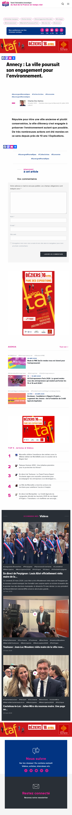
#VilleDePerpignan (59, 569)
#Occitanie (22, 640)
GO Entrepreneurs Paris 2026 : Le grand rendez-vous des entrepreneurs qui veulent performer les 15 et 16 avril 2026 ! (46, 380)
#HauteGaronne (9, 640)
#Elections (43, 640)
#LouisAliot (58, 566)
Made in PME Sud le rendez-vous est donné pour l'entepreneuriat (46, 362)
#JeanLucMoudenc (57, 640)
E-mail (12, 225)
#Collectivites (26, 19)
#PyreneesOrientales (42, 566)
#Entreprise (32, 373)
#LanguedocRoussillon (12, 566)
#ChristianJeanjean (11, 19)
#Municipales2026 (23, 569)
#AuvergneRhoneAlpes (21, 94)
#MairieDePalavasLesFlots (29, 23)
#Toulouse (33, 640)
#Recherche (46, 23)
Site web (13, 234)
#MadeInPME (40, 355)
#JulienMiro (54, 699)
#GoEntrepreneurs (46, 373)
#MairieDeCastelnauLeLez (13, 702)
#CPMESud (12, 355)
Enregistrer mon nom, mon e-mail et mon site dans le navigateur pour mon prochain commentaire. (37, 245)
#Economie (50, 94)
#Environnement (10, 23)
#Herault (22, 699)
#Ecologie (59, 19)
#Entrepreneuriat (25, 355)
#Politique (36, 569)
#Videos (46, 569)
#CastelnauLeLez (10, 699)
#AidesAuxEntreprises (17, 373)
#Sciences (56, 23)
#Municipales (8, 569)
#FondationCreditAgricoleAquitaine (45, 391)
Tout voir (64, 347)
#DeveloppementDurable (43, 19)
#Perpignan (27, 566)
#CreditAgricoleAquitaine (18, 391)
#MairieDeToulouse (11, 643)
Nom (12, 216)
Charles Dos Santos (35, 101)
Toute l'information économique (27, 4)
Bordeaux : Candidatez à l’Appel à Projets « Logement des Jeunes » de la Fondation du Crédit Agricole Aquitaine (46, 398)
